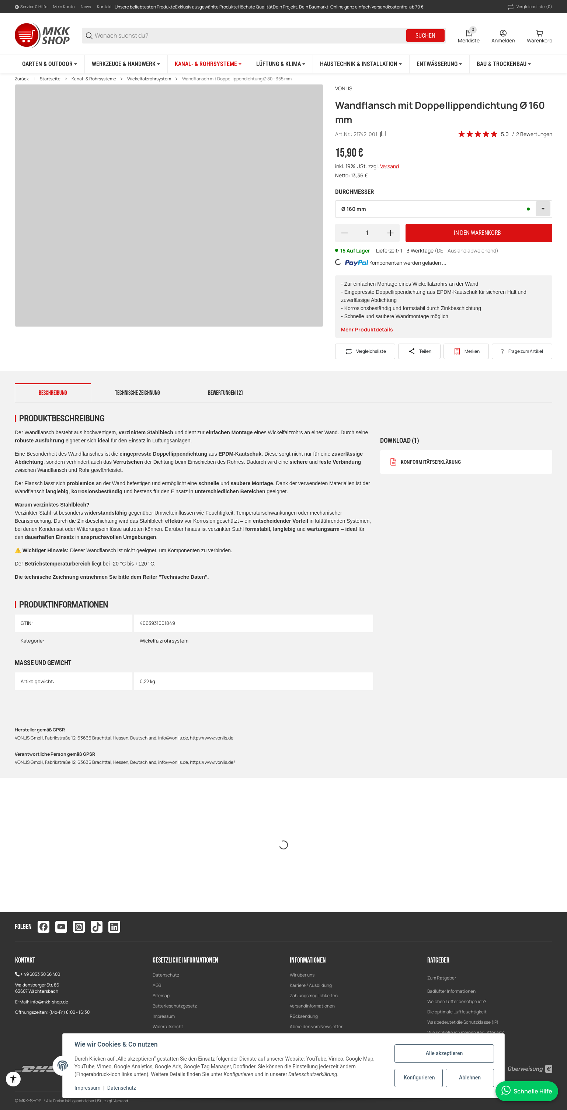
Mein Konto (64, 6)
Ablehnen (470, 1078)
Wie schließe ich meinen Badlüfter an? (465, 1032)
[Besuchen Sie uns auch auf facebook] (43, 927)
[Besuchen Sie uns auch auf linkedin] (114, 927)
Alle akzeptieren (444, 1053)
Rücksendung (304, 1016)
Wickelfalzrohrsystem (149, 79)
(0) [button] (529, 7)
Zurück (22, 79)
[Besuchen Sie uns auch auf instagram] (79, 927)
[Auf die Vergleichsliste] (365, 351)
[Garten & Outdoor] (49, 64)
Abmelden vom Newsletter (316, 1026)
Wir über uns (302, 975)
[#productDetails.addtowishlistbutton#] (466, 351)
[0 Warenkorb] (539, 36)
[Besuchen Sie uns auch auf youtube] (61, 927)
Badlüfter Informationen (451, 991)
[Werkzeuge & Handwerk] (125, 64)
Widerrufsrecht (168, 1026)
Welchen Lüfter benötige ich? (456, 1001)
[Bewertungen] (478, 134)
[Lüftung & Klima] (281, 64)
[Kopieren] (383, 134)
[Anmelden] (503, 36)
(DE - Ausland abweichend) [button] (466, 250)
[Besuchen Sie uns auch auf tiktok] (96, 927)
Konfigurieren (419, 1078)
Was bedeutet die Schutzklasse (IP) (462, 1022)
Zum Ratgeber (441, 978)
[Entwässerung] (439, 64)
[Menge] (367, 233)
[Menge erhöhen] (390, 233)
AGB (157, 985)
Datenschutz (166, 975)
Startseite (50, 79)
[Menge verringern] (344, 233)
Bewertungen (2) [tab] (225, 393)
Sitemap (161, 995)
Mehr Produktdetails (367, 329)
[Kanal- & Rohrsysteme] (208, 64)
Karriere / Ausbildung (311, 985)
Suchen (425, 35)
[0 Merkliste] (469, 36)
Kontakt (104, 6)
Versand (389, 166)
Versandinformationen (312, 1006)
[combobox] (443, 209)
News (86, 6)
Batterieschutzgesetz (175, 1006)
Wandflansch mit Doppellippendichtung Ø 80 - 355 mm (237, 79)
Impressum (164, 1016)
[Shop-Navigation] (31, 7)
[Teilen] (419, 351)
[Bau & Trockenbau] (503, 64)
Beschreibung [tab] (53, 393)
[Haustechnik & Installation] (361, 64)
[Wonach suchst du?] (250, 35)
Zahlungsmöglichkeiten (314, 995)
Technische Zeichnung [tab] (137, 393)
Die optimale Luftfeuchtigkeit (457, 1012)
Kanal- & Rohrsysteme (94, 79)
